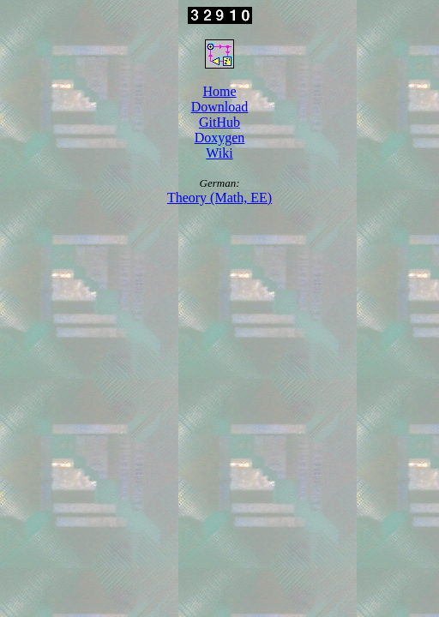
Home (219, 91)
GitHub (219, 122)
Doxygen (220, 137)
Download (220, 106)
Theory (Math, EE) (219, 197)
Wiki (219, 153)
